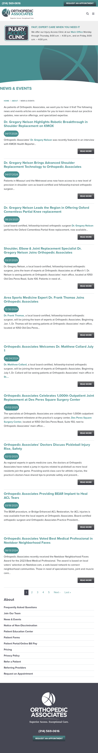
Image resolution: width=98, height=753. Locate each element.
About (15, 101)
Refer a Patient (12, 662)
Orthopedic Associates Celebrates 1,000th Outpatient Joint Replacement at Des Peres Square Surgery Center (49, 397)
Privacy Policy (12, 655)
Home (6, 101)
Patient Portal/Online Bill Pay (20, 643)
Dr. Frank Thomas (14, 315)
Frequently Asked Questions (20, 607)
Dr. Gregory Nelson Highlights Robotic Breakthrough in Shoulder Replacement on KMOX (46, 124)
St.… (6, 377)
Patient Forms (12, 637)
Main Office (77, 32)
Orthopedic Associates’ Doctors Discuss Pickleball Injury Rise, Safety (47, 446)
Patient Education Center (18, 631)
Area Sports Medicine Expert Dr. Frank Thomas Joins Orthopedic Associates (44, 299)
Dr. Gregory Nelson (41, 140)
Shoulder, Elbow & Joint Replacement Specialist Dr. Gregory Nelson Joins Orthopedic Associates (43, 250)
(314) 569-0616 (11, 3)
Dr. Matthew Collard (15, 364)
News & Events (12, 619)
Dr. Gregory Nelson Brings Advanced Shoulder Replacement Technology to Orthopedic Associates (42, 164)
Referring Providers (15, 668)
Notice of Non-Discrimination (20, 625)
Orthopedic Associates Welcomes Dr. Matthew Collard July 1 (49, 348)
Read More (86, 151)
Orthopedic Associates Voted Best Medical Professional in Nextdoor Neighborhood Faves (48, 540)
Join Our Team (12, 613)
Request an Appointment (80, 3)
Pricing (8, 649)
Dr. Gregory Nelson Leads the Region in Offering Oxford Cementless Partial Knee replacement (46, 209)
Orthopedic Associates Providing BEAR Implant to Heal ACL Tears (46, 495)
